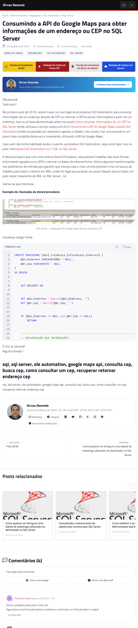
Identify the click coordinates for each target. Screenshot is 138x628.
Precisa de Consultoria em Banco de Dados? (85, 66)
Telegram (53, 417)
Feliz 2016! (35, 444)
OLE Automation (51, 15)
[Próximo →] (132, 485)
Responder (14, 615)
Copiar (127, 247)
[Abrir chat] (123, 5)
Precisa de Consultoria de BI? (19, 66)
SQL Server (68, 15)
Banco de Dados (18, 15)
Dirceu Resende (14, 4)
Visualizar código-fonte (18, 237)
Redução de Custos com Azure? (118, 66)
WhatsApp (35, 417)
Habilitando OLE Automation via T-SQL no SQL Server (43, 149)
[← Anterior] (123, 485)
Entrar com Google (37, 580)
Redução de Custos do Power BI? (51, 66)
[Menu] (131, 5)
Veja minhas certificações (43, 423)
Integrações (35, 15)
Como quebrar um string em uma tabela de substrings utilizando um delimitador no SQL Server (103, 449)
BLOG (6, 15)
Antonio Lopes (23, 598)
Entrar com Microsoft (100, 580)
